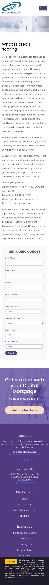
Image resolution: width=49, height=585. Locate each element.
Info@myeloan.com (25, 482)
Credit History (12, 341)
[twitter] (24, 460)
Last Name (11, 270)
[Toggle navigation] (45, 8)
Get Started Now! (24, 410)
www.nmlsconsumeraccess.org (25, 454)
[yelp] (28, 460)
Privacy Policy (24, 504)
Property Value (13, 318)
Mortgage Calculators (24, 532)
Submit (11, 353)
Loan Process (24, 538)
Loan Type (11, 330)
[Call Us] (41, 8)
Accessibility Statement (24, 510)
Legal (24, 498)
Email (8, 282)
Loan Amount (12, 306)
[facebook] (21, 460)
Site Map (24, 515)
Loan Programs (24, 544)
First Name (11, 258)
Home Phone (12, 294)
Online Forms (24, 555)
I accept (11, 561)
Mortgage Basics (24, 550)
